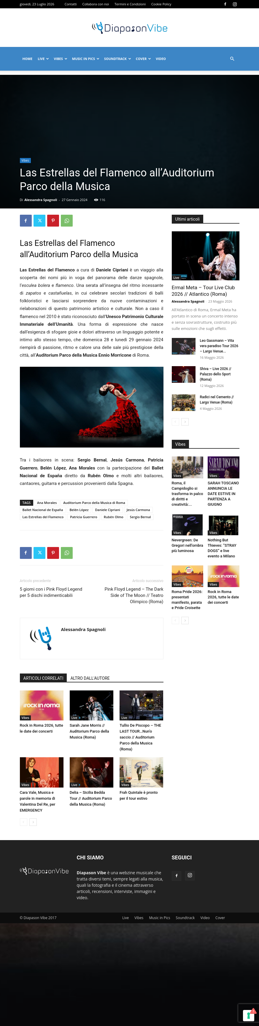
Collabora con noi (95, 4)
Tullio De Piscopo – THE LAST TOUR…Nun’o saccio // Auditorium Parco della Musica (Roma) (140, 737)
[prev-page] (23, 822)
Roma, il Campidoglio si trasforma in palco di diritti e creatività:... (187, 494)
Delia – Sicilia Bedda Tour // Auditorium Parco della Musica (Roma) (91, 798)
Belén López (78, 510)
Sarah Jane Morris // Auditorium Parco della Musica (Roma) (89, 731)
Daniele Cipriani (107, 510)
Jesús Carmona (138, 510)
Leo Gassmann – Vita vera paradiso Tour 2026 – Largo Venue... (219, 346)
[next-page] (33, 822)
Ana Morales (47, 502)
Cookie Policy (161, 4)
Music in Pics (85, 58)
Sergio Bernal (140, 517)
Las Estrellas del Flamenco (43, 517)
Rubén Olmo (113, 517)
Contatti (71, 4)
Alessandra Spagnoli (40, 199)
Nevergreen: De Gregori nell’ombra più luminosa (187, 545)
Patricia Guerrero (83, 517)
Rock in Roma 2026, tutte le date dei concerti (223, 597)
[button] (232, 59)
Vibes (60, 58)
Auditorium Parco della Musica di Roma (94, 502)
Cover (143, 58)
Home (28, 58)
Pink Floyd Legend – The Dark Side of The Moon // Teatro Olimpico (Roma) (133, 595)
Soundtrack (117, 58)
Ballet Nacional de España (43, 510)
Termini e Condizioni (130, 4)
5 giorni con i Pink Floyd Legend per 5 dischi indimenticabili (51, 592)
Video (161, 58)
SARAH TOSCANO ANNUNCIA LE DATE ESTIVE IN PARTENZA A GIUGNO (223, 494)
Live (43, 58)
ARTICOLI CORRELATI (43, 678)
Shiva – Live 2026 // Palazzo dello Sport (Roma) (215, 374)
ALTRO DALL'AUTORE (89, 678)
